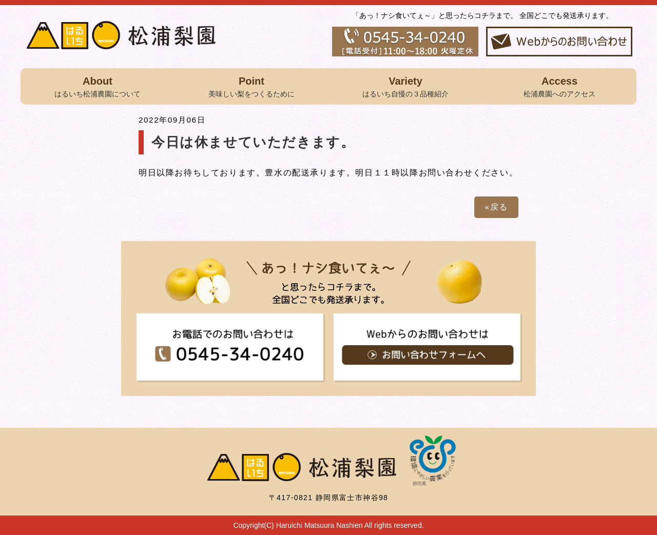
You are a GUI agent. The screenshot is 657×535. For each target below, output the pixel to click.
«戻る (496, 207)
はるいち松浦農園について (98, 85)
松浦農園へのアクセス (559, 85)
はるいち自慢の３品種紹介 (405, 85)
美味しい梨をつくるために (251, 85)
